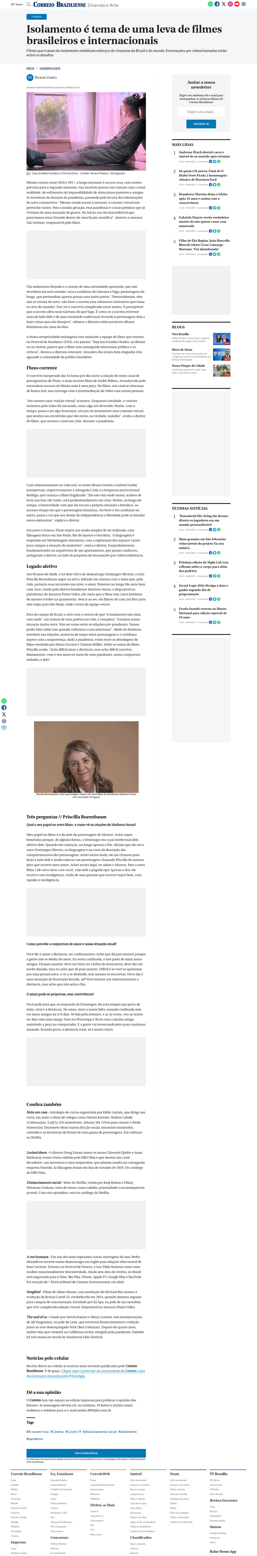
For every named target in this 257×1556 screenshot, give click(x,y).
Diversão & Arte (19, 1508)
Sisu (53, 1517)
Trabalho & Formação (61, 1489)
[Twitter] (223, 6)
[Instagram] (230, 6)
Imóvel (136, 1474)
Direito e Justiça (19, 1553)
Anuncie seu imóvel (139, 1484)
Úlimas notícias (137, 1498)
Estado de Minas (218, 1533)
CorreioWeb (100, 1474)
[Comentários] (4, 730)
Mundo (14, 1503)
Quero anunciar (138, 1543)
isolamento (128, 1432)
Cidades (15, 1484)
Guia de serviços (138, 1503)
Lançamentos (137, 1494)
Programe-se (96, 1515)
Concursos (59, 1538)
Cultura (54, 1508)
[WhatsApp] (210, 6)
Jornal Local (216, 1484)
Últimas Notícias (59, 1503)
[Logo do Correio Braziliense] (59, 4)
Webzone (95, 1494)
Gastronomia (96, 1489)
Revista (213, 1511)
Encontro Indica (217, 1520)
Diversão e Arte (103, 4)
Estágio (54, 1494)
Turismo (15, 1536)
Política (14, 1489)
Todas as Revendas (179, 1517)
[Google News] (243, 6)
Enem (53, 1498)
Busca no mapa (137, 1489)
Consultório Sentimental (102, 1484)
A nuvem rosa (38, 1432)
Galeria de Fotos (138, 1517)
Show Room (136, 1508)
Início (30, 68)
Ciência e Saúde (19, 1517)
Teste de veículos (178, 1494)
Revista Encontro (224, 1500)
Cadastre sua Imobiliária (142, 1531)
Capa (13, 1480)
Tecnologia (16, 1531)
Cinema (58, 1432)
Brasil (13, 1494)
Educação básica (59, 1480)
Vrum (174, 1474)
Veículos (134, 1553)
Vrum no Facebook (179, 1512)
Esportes (15, 1512)
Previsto (55, 1548)
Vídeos (173, 1503)
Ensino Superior (58, 1484)
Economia (16, 1498)
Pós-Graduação (58, 1526)
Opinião (14, 1522)
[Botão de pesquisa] (28, 4)
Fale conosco (57, 1531)
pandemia (35, 1439)
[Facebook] (217, 6)
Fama (93, 1480)
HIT (92, 1525)
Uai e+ (213, 1542)
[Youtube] (237, 6)
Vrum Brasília (216, 1494)
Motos (173, 1508)
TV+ (92, 1529)
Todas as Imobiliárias (140, 1526)
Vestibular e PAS (59, 1512)
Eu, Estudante (62, 1474)
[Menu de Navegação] (17, 4)
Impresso (18, 1542)
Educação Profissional (61, 1522)
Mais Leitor (96, 1534)
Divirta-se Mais (102, 1505)
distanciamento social (101, 1432)
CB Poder (214, 1489)
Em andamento (58, 1553)
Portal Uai (215, 1537)
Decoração (135, 1512)
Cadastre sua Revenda (181, 1522)
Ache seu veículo (178, 1480)
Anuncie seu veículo (180, 1484)
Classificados (141, 1538)
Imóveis (134, 1548)
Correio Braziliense (26, 1474)
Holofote (15, 1526)
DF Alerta (215, 1480)
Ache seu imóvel (138, 1480)
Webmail (94, 1498)
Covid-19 (74, 1432)
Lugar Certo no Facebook (142, 1522)
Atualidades (216, 1515)
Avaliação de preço (179, 1498)
